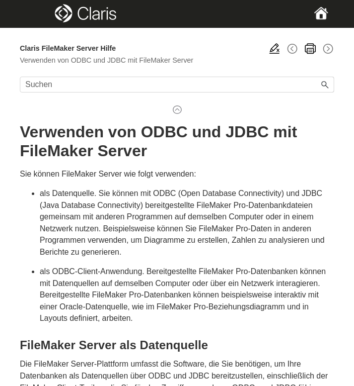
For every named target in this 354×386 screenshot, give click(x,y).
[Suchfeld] (177, 85)
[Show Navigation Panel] (35, 14)
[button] (325, 85)
